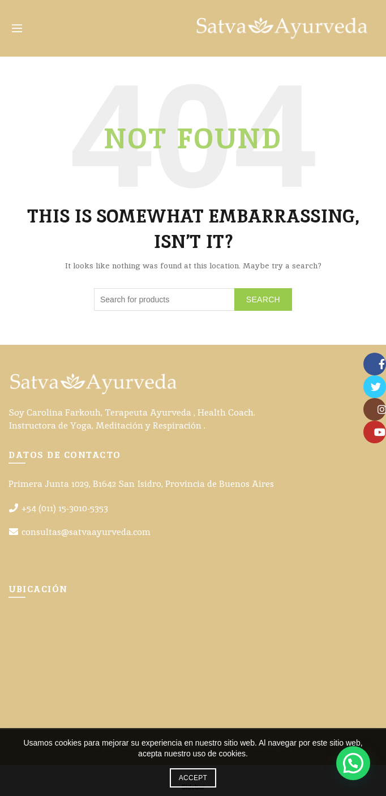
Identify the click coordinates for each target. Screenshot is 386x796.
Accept (193, 778)
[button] (353, 763)
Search (263, 299)
